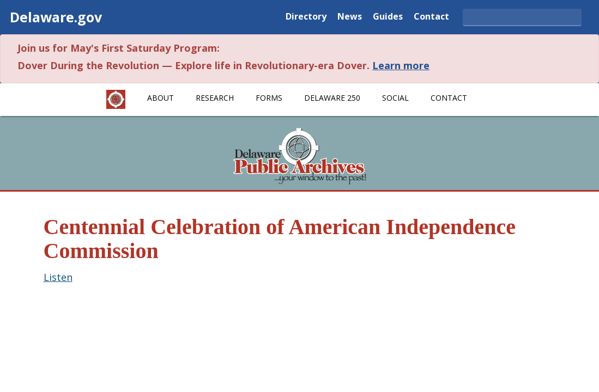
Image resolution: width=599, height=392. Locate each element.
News (349, 17)
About (160, 98)
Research (215, 98)
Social (395, 98)
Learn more (400, 65)
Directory (306, 17)
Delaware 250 (332, 98)
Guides (388, 17)
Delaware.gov (56, 17)
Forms (269, 98)
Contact (431, 17)
